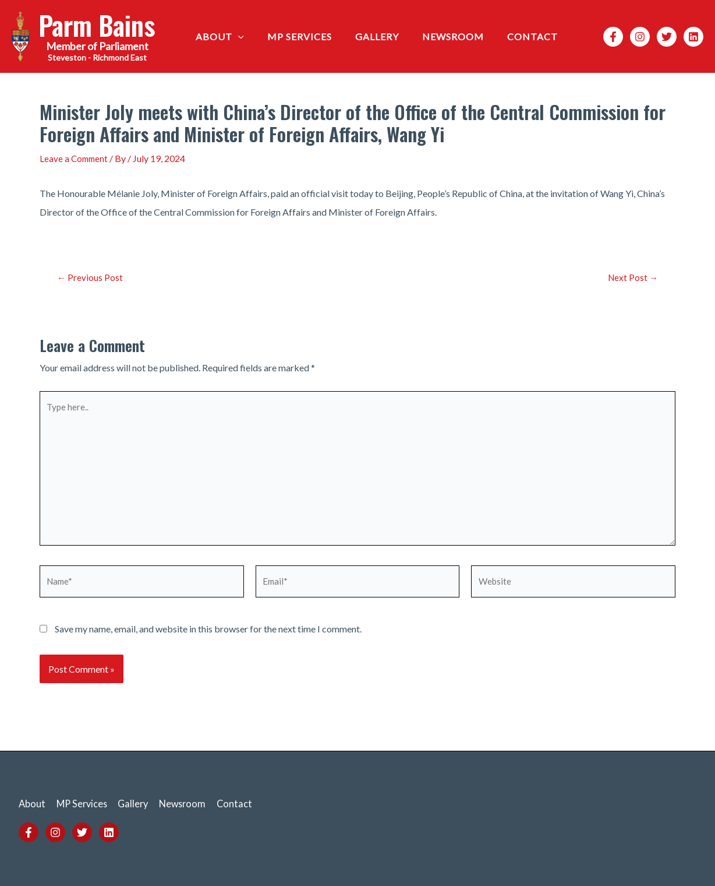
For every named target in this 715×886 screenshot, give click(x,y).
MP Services (316, 36)
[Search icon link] (586, 36)
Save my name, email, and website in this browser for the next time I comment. (208, 639)
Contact (534, 36)
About (241, 36)
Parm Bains (96, 24)
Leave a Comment (75, 158)
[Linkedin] (693, 37)
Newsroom (460, 36)
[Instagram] (640, 37)
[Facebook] (613, 37)
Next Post (631, 277)
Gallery (388, 36)
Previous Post (91, 277)
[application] (259, 36)
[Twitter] (667, 37)
